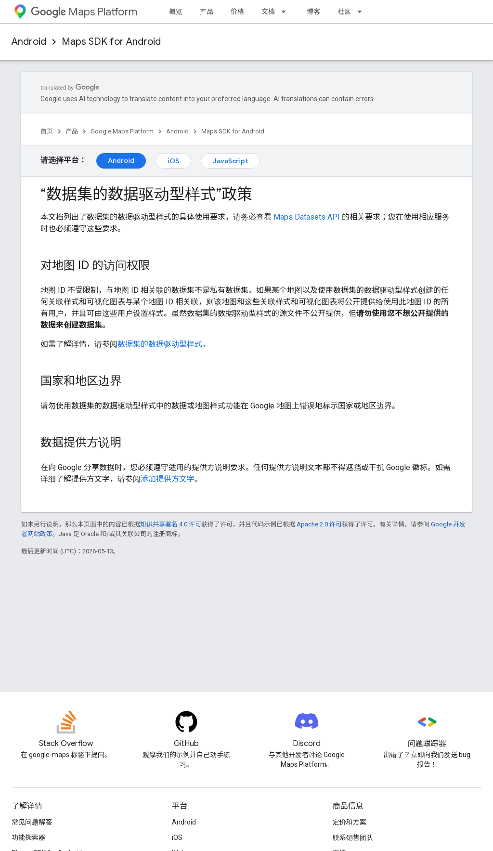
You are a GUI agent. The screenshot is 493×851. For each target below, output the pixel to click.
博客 (313, 11)
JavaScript (230, 161)
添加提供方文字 (168, 479)
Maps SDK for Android (111, 42)
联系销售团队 (353, 837)
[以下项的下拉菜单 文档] (286, 11)
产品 (206, 11)
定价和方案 (349, 822)
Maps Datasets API (306, 217)
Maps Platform (84, 11)
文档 (268, 11)
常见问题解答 (32, 822)
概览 (175, 11)
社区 (344, 11)
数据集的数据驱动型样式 (159, 344)
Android (29, 42)
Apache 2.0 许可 (319, 524)
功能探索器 (28, 837)
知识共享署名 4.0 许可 (170, 524)
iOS (173, 161)
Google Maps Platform (122, 131)
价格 (237, 11)
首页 (46, 131)
